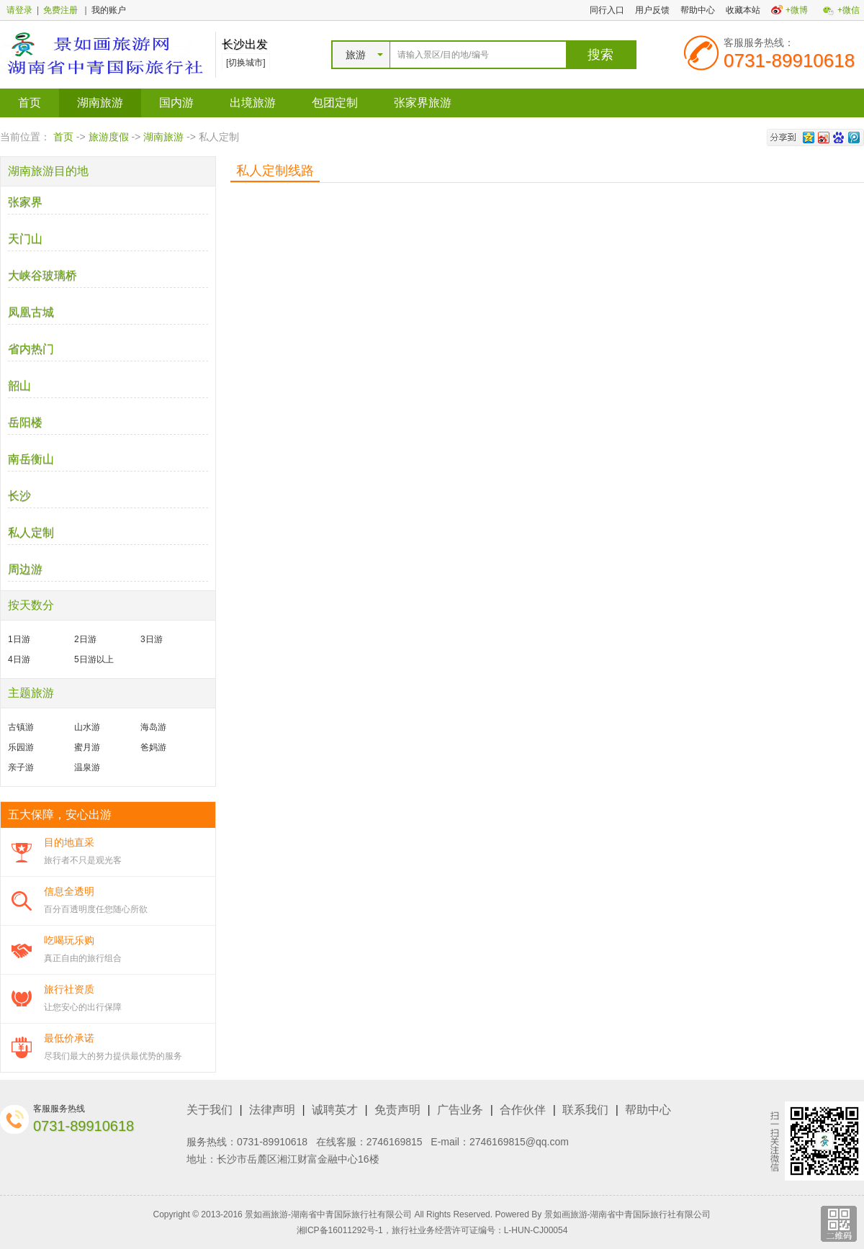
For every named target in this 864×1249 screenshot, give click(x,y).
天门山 (25, 239)
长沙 (19, 496)
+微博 (797, 10)
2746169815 (394, 1141)
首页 (29, 102)
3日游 (151, 639)
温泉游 (87, 767)
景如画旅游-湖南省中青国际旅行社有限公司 (627, 1214)
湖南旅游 (100, 102)
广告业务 (460, 1110)
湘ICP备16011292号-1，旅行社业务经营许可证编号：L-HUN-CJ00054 (432, 1230)
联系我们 (585, 1110)
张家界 (25, 202)
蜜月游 (87, 747)
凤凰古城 (31, 312)
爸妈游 (153, 747)
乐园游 (21, 747)
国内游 (176, 102)
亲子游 (21, 767)
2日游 (85, 639)
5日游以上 (94, 659)
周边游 (25, 569)
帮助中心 (697, 10)
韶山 (19, 385)
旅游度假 (109, 137)
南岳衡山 (31, 459)
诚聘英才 (335, 1110)
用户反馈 (652, 10)
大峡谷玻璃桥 (42, 275)
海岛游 (153, 727)
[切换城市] (246, 63)
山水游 (87, 727)
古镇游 (21, 727)
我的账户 (108, 10)
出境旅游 (253, 102)
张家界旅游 (422, 102)
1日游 (19, 639)
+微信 (848, 10)
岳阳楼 (25, 422)
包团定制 (335, 102)
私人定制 (31, 532)
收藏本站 (743, 10)
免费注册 (60, 10)
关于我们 (209, 1110)
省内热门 (31, 349)
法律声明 (272, 1110)
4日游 (19, 659)
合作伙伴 (523, 1110)
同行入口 (607, 10)
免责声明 (397, 1110)
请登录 (19, 10)
